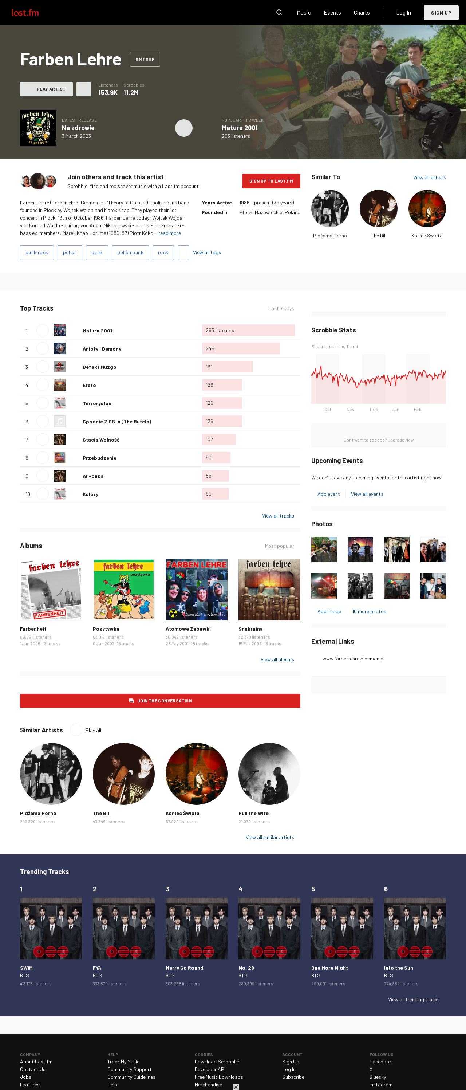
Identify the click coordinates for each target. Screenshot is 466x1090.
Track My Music (123, 1061)
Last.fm (33, 12)
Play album (183, 128)
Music (304, 12)
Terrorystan (97, 403)
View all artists (429, 177)
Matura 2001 (240, 128)
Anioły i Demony (102, 349)
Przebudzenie (99, 458)
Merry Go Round (185, 968)
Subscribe (293, 1077)
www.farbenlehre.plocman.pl (353, 658)
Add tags (183, 252)
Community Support (129, 1069)
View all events (367, 494)
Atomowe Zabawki (188, 629)
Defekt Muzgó (99, 367)
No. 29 (246, 968)
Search (279, 12)
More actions (83, 89)
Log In (403, 12)
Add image (329, 611)
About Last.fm (36, 1061)
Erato (89, 385)
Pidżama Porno (330, 235)
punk (97, 252)
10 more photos (369, 611)
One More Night (329, 968)
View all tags (207, 252)
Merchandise (208, 1084)
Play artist (51, 88)
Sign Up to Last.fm (271, 180)
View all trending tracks (414, 999)
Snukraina (250, 629)
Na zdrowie (78, 128)
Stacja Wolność (101, 439)
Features (30, 1084)
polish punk (130, 252)
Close (236, 1087)
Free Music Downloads (219, 1077)
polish (70, 252)
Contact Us (33, 1069)
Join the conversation (164, 700)
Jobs (25, 1077)
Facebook (381, 1061)
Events (332, 12)
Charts (362, 12)
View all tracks (278, 515)
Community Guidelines (131, 1077)
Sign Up (441, 12)
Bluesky (378, 1077)
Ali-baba (93, 476)
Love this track (74, 330)
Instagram (381, 1084)
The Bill (378, 235)
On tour (145, 58)
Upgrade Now (400, 439)
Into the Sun (398, 968)
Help (112, 1084)
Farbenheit (33, 629)
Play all (93, 730)
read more (169, 233)
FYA (97, 968)
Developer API (210, 1069)
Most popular (279, 546)
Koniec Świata (427, 235)
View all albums (277, 659)
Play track (42, 330)
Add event (328, 494)
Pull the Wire (253, 813)
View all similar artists (270, 837)
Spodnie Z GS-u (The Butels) (117, 421)
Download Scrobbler (217, 1061)
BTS (24, 975)
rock (163, 252)
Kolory (90, 494)
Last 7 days (281, 308)
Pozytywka (106, 629)
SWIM (26, 968)
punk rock (36, 252)
